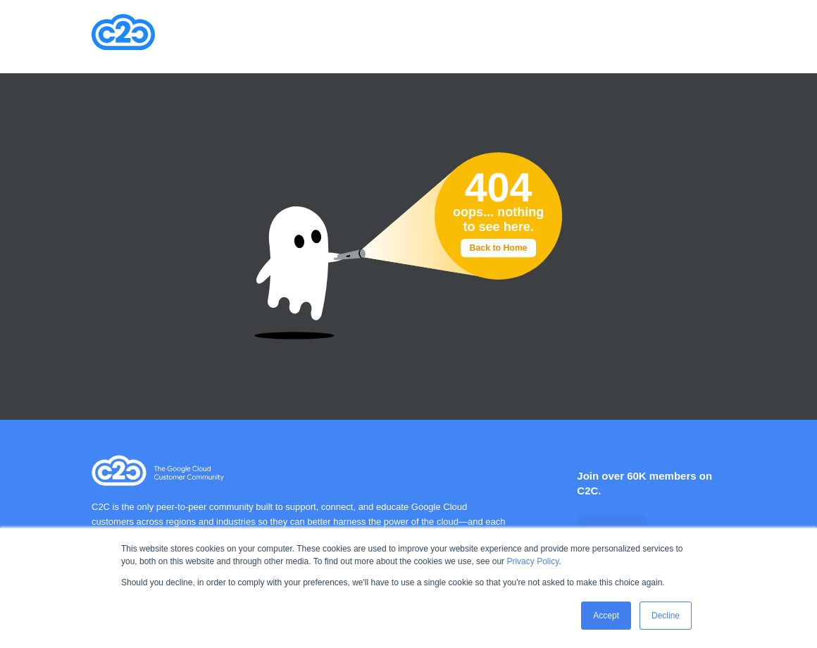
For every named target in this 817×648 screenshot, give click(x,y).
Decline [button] (665, 616)
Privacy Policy (532, 561)
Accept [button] (606, 616)
